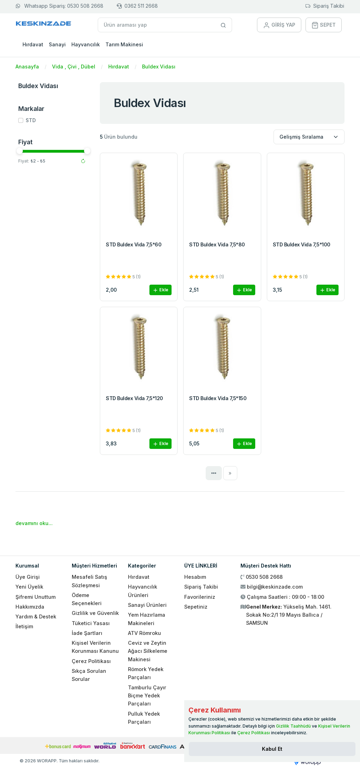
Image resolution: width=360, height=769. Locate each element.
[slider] (20, 151)
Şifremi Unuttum (35, 597)
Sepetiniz (195, 607)
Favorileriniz (199, 597)
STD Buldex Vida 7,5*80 (217, 244)
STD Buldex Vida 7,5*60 (133, 244)
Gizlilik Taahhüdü (293, 726)
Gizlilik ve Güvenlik (95, 613)
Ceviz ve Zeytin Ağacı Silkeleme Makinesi (147, 651)
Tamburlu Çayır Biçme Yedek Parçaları (147, 695)
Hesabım (195, 577)
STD (31, 120)
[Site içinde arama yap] (223, 25)
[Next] (230, 473)
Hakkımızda (29, 607)
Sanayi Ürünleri (147, 605)
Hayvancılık (85, 44)
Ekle (160, 290)
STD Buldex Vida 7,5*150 (217, 398)
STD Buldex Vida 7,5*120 (134, 398)
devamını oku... (34, 523)
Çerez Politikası (91, 661)
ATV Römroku (144, 633)
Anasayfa (27, 66)
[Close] (272, 749)
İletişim (24, 626)
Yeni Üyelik (29, 587)
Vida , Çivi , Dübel (73, 66)
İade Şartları (87, 633)
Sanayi (57, 44)
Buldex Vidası (158, 66)
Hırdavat (32, 44)
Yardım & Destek (35, 616)
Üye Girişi (27, 577)
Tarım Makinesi (124, 44)
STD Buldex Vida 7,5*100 (301, 244)
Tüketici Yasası (91, 623)
